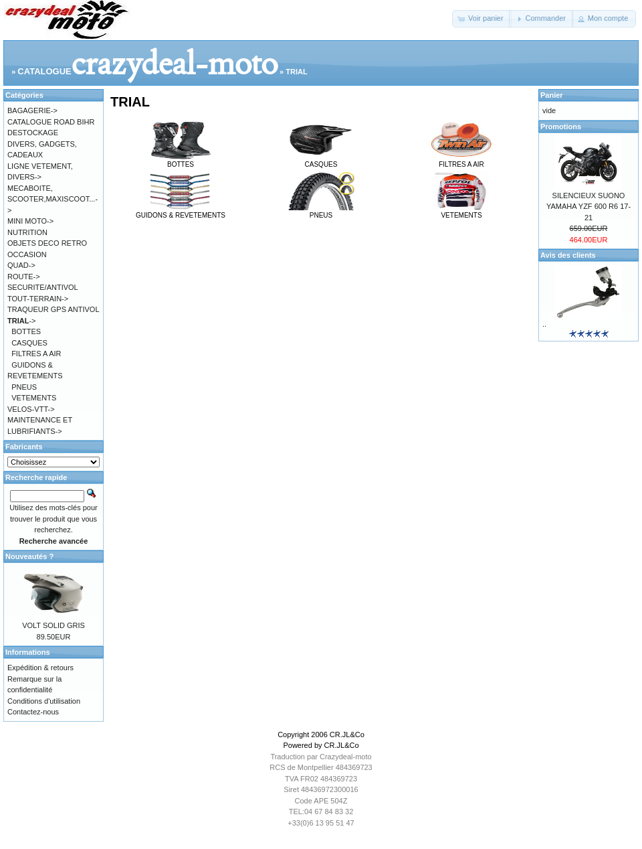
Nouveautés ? (29, 556)
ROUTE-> (23, 277)
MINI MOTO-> (30, 221)
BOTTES (180, 160)
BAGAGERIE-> (32, 110)
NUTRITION (27, 232)
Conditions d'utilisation (43, 701)
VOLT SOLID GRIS (53, 625)
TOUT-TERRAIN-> (37, 299)
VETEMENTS (461, 211)
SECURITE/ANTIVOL (42, 287)
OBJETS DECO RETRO (47, 243)
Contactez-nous (33, 712)
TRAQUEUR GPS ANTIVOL (53, 309)
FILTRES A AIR (461, 160)
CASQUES (321, 160)
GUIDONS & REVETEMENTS (180, 211)
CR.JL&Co (347, 734)
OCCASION (27, 254)
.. (544, 324)
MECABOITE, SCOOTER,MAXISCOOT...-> (52, 199)
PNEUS (321, 211)
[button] (482, 18)
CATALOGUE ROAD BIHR (50, 122)
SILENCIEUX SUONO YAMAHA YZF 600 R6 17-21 (588, 206)
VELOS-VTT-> (31, 409)
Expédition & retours (40, 668)
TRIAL (296, 72)
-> (21, 321)
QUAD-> (21, 265)
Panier (551, 95)
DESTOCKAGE (32, 133)
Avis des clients (568, 255)
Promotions (560, 127)
